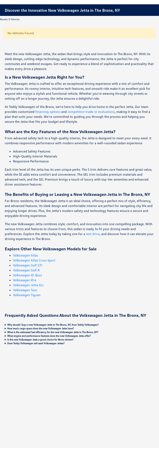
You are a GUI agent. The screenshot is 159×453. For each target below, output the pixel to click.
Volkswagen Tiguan (26, 295)
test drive (93, 234)
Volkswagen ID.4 (24, 280)
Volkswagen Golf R (26, 270)
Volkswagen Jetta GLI (28, 285)
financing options (48, 112)
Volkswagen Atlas (25, 255)
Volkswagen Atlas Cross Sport (34, 260)
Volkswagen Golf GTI (27, 265)
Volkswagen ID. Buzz (27, 275)
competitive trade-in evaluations (91, 112)
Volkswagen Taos (25, 290)
